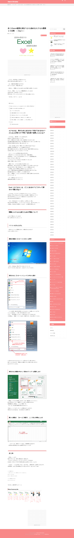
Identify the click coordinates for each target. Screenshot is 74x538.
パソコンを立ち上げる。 (15, 111)
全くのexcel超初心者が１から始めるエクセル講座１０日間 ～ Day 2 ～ (10, 498)
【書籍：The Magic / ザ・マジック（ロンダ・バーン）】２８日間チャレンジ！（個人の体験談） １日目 (32, 499)
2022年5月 (52, 186)
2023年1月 (52, 180)
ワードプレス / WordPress (55, 303)
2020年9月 (52, 214)
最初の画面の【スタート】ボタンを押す (18, 113)
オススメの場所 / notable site (56, 276)
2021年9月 (52, 200)
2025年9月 (52, 138)
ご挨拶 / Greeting (54, 259)
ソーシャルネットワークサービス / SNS (56, 288)
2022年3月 (52, 191)
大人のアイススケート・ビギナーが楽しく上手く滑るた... (59, 44)
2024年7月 (52, 158)
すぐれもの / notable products (56, 262)
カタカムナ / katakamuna (55, 279)
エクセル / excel (20, 4)
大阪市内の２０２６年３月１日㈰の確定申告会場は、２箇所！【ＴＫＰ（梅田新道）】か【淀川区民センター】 (57, 66)
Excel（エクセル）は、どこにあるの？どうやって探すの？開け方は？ (21, 106)
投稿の (52, 345)
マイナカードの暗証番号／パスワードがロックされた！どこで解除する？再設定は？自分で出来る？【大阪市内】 (57, 60)
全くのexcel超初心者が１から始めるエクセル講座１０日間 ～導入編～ (15, 498)
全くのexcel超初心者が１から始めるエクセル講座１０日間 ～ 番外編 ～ (21, 498)
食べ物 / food (53, 334)
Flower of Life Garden (13, 1)
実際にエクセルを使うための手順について (17, 108)
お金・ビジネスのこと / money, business (56, 251)
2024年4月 (52, 161)
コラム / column (54, 281)
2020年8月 (52, 216)
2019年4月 (52, 241)
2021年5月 (52, 202)
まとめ (11, 122)
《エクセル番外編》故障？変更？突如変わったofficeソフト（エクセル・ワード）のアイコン (27, 499)
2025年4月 (52, 144)
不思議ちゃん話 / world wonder (56, 306)
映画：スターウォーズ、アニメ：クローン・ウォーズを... (59, 36)
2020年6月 (52, 222)
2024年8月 (52, 155)
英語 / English (53, 328)
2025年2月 (52, 147)
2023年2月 (52, 177)
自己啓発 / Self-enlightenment (56, 323)
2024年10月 (52, 152)
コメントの (53, 348)
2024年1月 (52, 166)
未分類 (52, 314)
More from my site (14, 124)
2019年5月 (52, 239)
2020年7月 (52, 219)
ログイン (51, 342)
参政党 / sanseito (54, 309)
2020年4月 (52, 225)
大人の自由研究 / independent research (57, 312)
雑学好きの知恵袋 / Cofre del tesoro (57, 331)
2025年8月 (52, 141)
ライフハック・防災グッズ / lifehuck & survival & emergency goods (57, 300)
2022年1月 (52, 197)
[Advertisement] (37, 16)
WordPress (47, 534)
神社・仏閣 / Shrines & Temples (56, 317)
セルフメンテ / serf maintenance (56, 284)
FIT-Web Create (37, 534)
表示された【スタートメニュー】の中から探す (19, 115)
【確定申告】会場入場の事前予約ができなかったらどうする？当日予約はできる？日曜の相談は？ (57, 73)
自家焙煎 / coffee (54, 320)
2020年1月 (52, 233)
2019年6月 (52, 236)
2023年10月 (52, 172)
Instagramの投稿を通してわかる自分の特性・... (59, 40)
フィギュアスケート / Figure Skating (57, 294)
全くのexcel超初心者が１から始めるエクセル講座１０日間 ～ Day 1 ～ (35, 4)
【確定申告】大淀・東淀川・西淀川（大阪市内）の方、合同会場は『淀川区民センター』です (57, 79)
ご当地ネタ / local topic (55, 256)
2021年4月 (52, 205)
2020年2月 (52, 230)
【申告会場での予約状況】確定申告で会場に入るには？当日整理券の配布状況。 (57, 55)
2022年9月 (52, 183)
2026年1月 (52, 136)
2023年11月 (52, 169)
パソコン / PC (14, 4)
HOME (10, 4)
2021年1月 (52, 208)
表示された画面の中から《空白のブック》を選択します (20, 117)
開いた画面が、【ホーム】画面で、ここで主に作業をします (21, 120)
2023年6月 (52, 175)
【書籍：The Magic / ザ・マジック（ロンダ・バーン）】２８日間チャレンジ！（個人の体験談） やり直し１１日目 (38, 499)
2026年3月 (52, 130)
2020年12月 (52, 211)
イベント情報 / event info (55, 270)
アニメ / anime (53, 265)
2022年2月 (52, 194)
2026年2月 (52, 133)
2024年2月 (52, 163)
